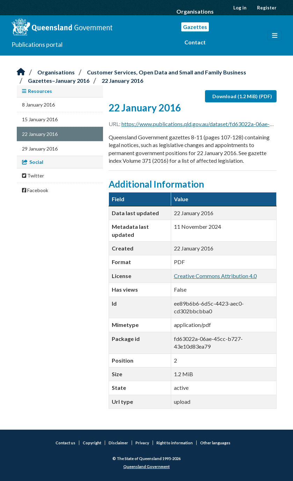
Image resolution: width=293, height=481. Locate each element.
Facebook (35, 190)
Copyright (92, 442)
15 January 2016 (40, 119)
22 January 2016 (122, 80)
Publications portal (37, 44)
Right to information (174, 442)
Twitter (33, 175)
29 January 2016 (40, 149)
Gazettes (195, 26)
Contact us (65, 442)
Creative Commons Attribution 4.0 (215, 275)
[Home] (21, 72)
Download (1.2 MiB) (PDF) (242, 96)
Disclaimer (118, 442)
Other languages (215, 442)
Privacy (142, 442)
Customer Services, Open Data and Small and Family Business (166, 72)
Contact (195, 42)
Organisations (195, 11)
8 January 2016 (38, 105)
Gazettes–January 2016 (58, 80)
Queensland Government (146, 466)
